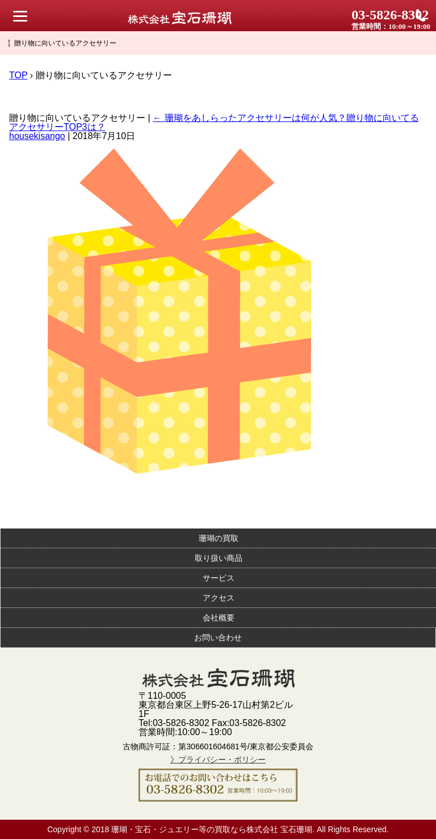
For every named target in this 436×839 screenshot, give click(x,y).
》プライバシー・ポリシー (218, 759)
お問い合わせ (218, 637)
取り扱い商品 (218, 558)
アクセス (218, 598)
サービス (218, 578)
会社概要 (218, 618)
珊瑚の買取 (218, 538)
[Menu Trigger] (20, 15)
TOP (18, 75)
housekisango (37, 136)
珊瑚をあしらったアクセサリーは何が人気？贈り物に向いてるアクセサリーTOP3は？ (214, 122)
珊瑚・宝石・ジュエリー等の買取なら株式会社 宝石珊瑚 (211, 829)
